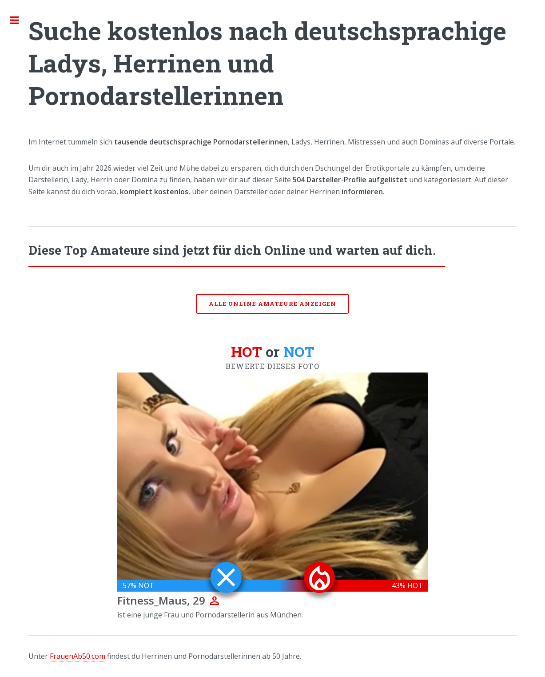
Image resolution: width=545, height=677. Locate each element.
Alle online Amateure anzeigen (273, 303)
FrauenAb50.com (77, 656)
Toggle (19, 20)
